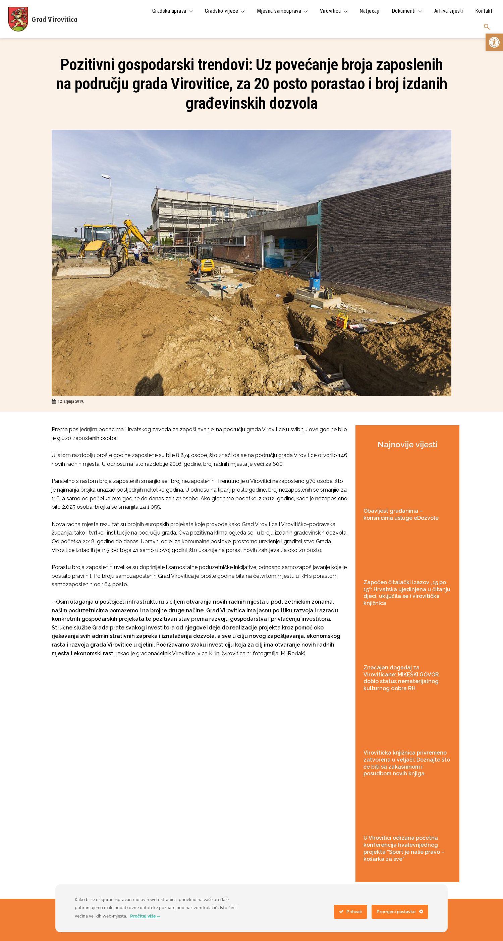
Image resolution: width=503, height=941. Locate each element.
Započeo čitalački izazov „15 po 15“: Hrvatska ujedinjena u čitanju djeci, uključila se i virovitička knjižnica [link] (407, 592)
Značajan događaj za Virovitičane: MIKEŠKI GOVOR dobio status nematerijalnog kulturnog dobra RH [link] (401, 677)
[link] (494, 42)
